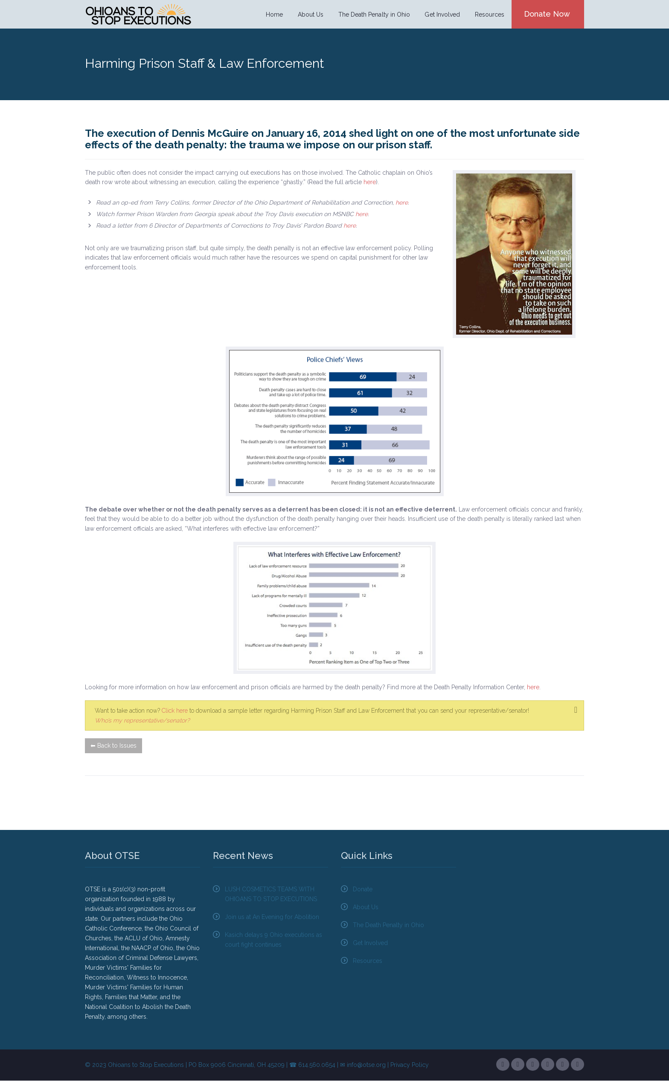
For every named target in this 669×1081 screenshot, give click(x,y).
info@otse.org (366, 1065)
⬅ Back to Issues (113, 746)
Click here (175, 711)
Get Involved (442, 14)
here (370, 182)
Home (275, 14)
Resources (488, 14)
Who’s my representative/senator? (142, 720)
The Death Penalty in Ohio (374, 14)
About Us (311, 14)
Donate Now (547, 13)
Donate (362, 889)
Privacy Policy (409, 1065)
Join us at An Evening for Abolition (272, 917)
